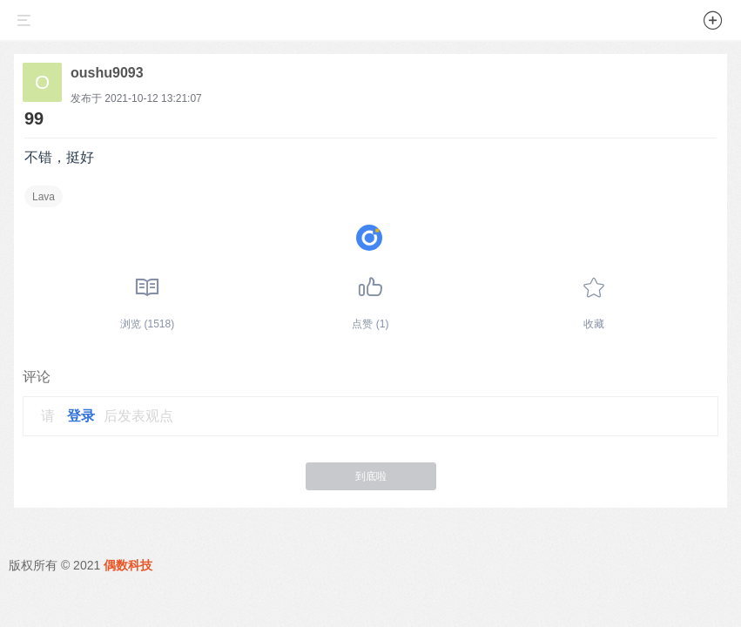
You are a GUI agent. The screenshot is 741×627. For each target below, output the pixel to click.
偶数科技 (128, 565)
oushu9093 (107, 72)
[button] (713, 23)
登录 (81, 415)
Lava (43, 197)
